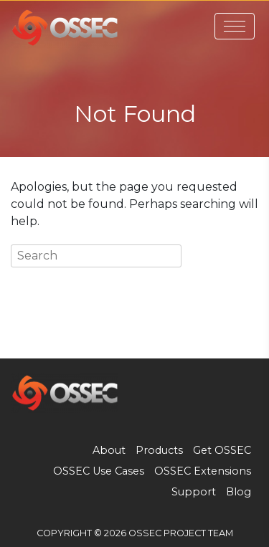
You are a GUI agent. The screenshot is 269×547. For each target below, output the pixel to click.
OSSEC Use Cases (98, 471)
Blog (238, 491)
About (109, 450)
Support (193, 491)
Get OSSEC (222, 450)
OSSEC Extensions (202, 471)
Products (159, 450)
